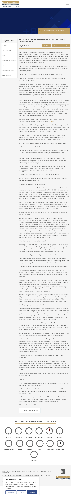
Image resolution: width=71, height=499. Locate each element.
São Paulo (34, 460)
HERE (52, 121)
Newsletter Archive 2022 (8, 70)
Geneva (29, 449)
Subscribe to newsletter (54, 32)
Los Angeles (39, 437)
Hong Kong (60, 449)
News (3, 55)
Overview (4, 45)
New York (29, 437)
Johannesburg (9, 449)
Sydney (8, 437)
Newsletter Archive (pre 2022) (8, 63)
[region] (21, 486)
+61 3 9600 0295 (42, 475)
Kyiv (39, 449)
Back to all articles (30, 410)
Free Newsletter (6, 50)
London (59, 437)
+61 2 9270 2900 (41, 471)
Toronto (49, 437)
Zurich (19, 449)
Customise (11, 492)
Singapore (50, 449)
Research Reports (6, 75)
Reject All (21, 492)
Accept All (32, 492)
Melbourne (18, 437)
